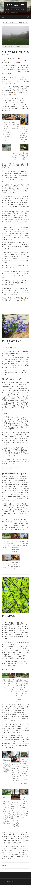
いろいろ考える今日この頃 (15, 51)
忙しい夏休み (8, 616)
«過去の (4, 865)
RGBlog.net (15, 5)
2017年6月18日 (6, 619)
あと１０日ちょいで (12, 341)
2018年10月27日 (6, 54)
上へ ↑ (22, 881)
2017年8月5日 (5, 343)
